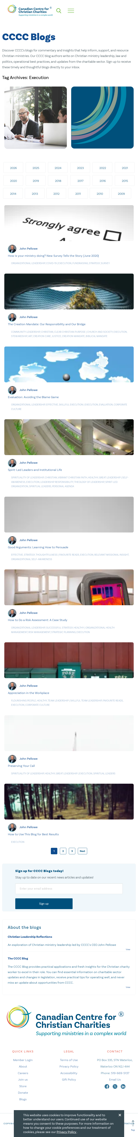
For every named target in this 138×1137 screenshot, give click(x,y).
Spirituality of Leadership (27, 477)
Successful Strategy (59, 627)
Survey (105, 263)
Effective (52, 404)
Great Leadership (110, 477)
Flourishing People (23, 700)
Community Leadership (25, 331)
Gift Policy (69, 1079)
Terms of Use (69, 1060)
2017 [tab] (80, 181)
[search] (58, 10)
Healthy (93, 477)
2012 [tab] (56, 193)
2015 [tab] (125, 181)
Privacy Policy (69, 1066)
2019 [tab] (36, 181)
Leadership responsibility (56, 482)
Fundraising (80, 263)
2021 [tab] (125, 168)
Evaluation (106, 404)
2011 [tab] (78, 193)
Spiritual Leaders (40, 486)
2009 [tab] (121, 193)
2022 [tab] (102, 168)
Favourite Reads (69, 554)
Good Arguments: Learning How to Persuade (38, 547)
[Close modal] (119, 1114)
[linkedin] (123, 1086)
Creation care (42, 336)
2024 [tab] (58, 168)
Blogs (23, 1099)
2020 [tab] (13, 181)
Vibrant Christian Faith (72, 477)
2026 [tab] (13, 168)
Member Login (23, 1060)
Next (82, 851)
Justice (56, 336)
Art (30, 336)
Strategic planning (63, 632)
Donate (23, 1092)
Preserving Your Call (21, 766)
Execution (65, 263)
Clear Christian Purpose (70, 331)
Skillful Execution (71, 404)
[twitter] (115, 1086)
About (23, 1066)
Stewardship (19, 336)
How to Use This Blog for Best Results (33, 834)
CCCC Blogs (28, 37)
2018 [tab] (58, 181)
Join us (23, 1079)
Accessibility (68, 1073)
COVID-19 (51, 263)
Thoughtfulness (47, 554)
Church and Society (100, 331)
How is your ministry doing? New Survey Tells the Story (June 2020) (53, 255)
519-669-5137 (120, 1073)
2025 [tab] (36, 168)
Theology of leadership (89, 482)
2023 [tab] (80, 168)
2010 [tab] (100, 193)
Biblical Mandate (96, 336)
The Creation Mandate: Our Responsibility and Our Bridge (47, 324)
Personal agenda (63, 486)
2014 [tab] (13, 193)
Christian (47, 331)
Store (23, 1086)
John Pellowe (28, 248)
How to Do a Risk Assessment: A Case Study (37, 620)
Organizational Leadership (28, 263)
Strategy (94, 263)
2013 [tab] (35, 193)
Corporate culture (37, 704)
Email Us (115, 1079)
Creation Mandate (73, 336)
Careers (23, 1073)
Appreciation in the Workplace (28, 693)
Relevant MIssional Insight (111, 554)
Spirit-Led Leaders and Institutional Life (35, 470)
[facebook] (107, 1086)
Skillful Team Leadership (86, 700)
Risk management (39, 632)
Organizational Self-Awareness (31, 559)
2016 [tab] (103, 181)
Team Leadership (58, 700)
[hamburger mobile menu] (71, 10)
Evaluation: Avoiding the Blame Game (33, 397)
